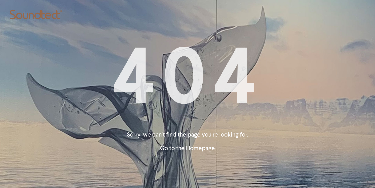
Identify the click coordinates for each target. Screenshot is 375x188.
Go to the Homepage (187, 148)
